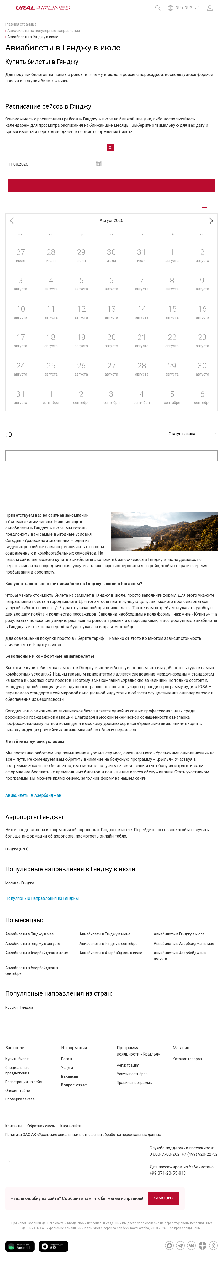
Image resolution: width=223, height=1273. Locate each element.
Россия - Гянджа (19, 1012)
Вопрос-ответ (74, 1089)
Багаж (66, 1063)
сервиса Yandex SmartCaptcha (126, 1232)
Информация (74, 1052)
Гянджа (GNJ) (16, 853)
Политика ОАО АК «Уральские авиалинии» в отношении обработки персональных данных (83, 1139)
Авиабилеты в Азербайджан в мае (184, 948)
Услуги (67, 1072)
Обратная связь (41, 1130)
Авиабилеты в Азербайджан (33, 799)
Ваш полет (15, 1052)
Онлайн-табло (17, 1095)
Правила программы (134, 1087)
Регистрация (128, 1070)
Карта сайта (70, 1130)
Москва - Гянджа (19, 887)
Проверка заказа (20, 1104)
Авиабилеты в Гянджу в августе (32, 948)
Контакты (13, 1130)
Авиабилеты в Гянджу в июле (179, 938)
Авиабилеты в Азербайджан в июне (36, 957)
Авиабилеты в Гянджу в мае (29, 938)
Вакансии (69, 1081)
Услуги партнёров (132, 1078)
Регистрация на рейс (23, 1086)
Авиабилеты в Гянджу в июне (104, 938)
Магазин (181, 1052)
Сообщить (164, 1202)
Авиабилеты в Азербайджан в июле (110, 957)
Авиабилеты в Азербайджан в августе (180, 960)
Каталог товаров (187, 1063)
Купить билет (17, 1063)
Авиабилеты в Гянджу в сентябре (108, 948)
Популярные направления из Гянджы (42, 902)
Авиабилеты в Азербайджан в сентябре (31, 975)
